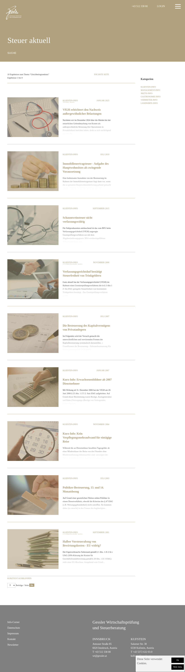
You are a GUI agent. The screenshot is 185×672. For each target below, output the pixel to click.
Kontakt (11, 639)
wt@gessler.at (100, 655)
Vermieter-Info (149, 100)
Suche (11, 53)
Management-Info (150, 90)
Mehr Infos (177, 667)
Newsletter (12, 644)
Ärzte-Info (146, 93)
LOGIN (161, 6)
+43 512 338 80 (140, 6)
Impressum (13, 633)
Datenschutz (13, 627)
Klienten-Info (70, 100)
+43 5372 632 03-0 (142, 651)
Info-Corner (13, 622)
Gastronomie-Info (150, 97)
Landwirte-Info (149, 103)
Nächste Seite (101, 74)
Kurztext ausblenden (19, 578)
